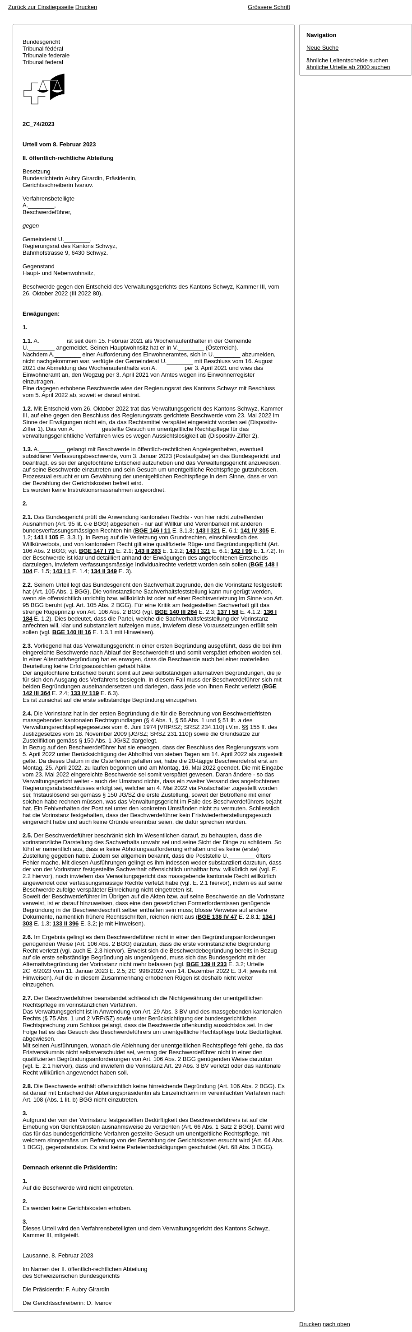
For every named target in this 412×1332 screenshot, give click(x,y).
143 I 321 (208, 530)
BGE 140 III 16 (71, 632)
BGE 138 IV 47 (217, 916)
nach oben (336, 1324)
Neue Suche (322, 47)
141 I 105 (46, 537)
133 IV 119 (84, 693)
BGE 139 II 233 (206, 964)
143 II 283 (148, 550)
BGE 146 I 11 (153, 530)
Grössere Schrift (269, 7)
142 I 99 (241, 550)
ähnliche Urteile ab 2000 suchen (348, 67)
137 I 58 (227, 611)
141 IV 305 (255, 530)
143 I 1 (62, 571)
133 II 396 (66, 923)
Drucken (86, 7)
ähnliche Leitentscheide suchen (347, 60)
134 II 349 (104, 571)
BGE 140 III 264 (176, 611)
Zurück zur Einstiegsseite (41, 7)
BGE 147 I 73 (97, 550)
